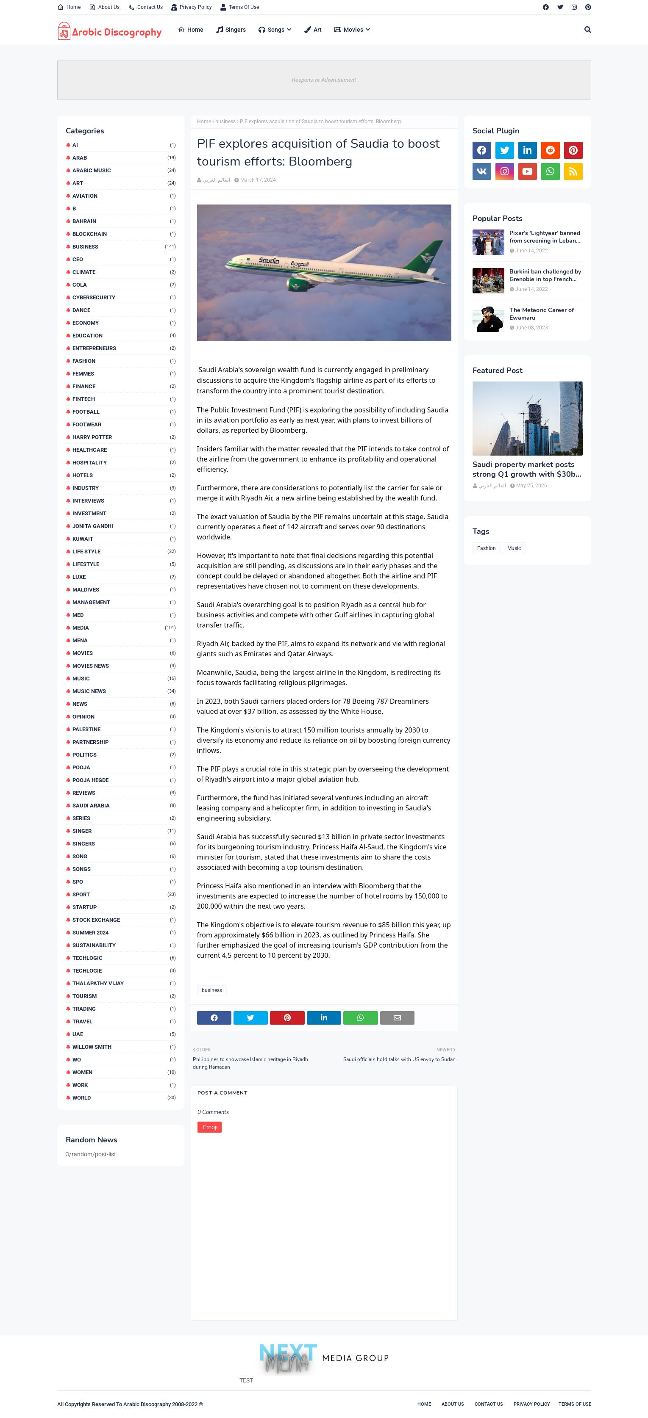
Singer (124, 831)
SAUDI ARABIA (124, 805)
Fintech (124, 399)
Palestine (124, 729)
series (124, 818)
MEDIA (124, 628)
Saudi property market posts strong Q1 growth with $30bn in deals (526, 470)
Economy (124, 323)
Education (124, 335)
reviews (124, 793)
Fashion (124, 361)
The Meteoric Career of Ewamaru (541, 314)
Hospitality (124, 462)
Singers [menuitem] (231, 29)
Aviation (124, 196)
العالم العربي (216, 180)
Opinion (124, 716)
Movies (124, 653)
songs (124, 869)
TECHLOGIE (124, 970)
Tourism (124, 996)
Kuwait (124, 539)
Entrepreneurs (124, 348)
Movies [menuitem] (348, 29)
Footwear (124, 424)
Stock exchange (124, 920)
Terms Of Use (239, 7)
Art (124, 183)
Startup (124, 907)
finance (124, 386)
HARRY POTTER (124, 437)
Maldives (124, 589)
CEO (124, 259)
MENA (124, 640)
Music (124, 678)
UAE (124, 1034)
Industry (124, 488)
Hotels (124, 475)
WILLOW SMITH (124, 1047)
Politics (124, 755)
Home (69, 7)
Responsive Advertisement (324, 80)
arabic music (124, 170)
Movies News (124, 666)
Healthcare (124, 450)
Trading (124, 1009)
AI (124, 145)
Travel (124, 1021)
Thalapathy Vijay (124, 983)
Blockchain (124, 234)
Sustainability (124, 945)
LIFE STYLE (124, 551)
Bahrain (124, 221)
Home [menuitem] (190, 29)
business (124, 246)
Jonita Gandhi (124, 526)
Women (124, 1072)
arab (124, 158)
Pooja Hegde (124, 780)
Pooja (124, 767)
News (124, 704)
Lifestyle (124, 564)
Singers (124, 843)
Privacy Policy (191, 7)
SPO (124, 882)
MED (124, 615)
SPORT (124, 894)
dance (124, 310)
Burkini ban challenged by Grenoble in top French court (545, 275)
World (124, 1098)
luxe (124, 577)
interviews (124, 501)
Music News (124, 691)
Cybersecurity (124, 297)
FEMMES (124, 373)
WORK (124, 1085)
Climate (124, 272)
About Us (104, 7)
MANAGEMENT (124, 602)
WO (124, 1059)
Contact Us (145, 7)
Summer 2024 (124, 932)
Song (124, 856)
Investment (124, 513)
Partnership (124, 742)
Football (124, 412)
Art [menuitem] (313, 29)
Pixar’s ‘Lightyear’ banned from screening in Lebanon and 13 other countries (546, 237)
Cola (124, 285)
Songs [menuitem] (271, 29)
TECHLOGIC (124, 958)
